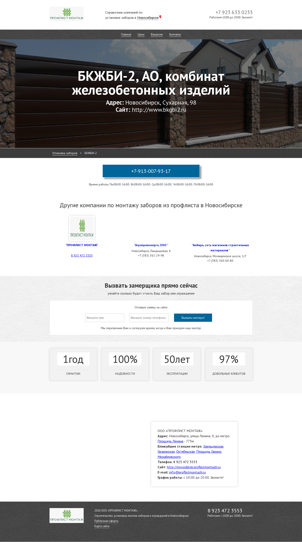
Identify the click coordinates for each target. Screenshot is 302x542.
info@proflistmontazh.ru (187, 472)
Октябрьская (185, 451)
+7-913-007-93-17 (151, 171)
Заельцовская (213, 446)
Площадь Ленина (170, 441)
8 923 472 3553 (82, 255)
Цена (141, 34)
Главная (126, 34)
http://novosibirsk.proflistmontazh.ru (194, 467)
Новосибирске (148, 17)
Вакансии (157, 34)
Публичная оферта (106, 521)
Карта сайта (101, 526)
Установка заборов (64, 153)
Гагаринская (166, 451)
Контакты (175, 34)
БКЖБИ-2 (91, 153)
